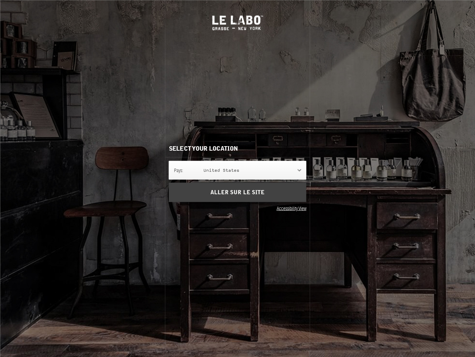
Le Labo (237, 22)
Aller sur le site (237, 192)
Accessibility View (291, 208)
